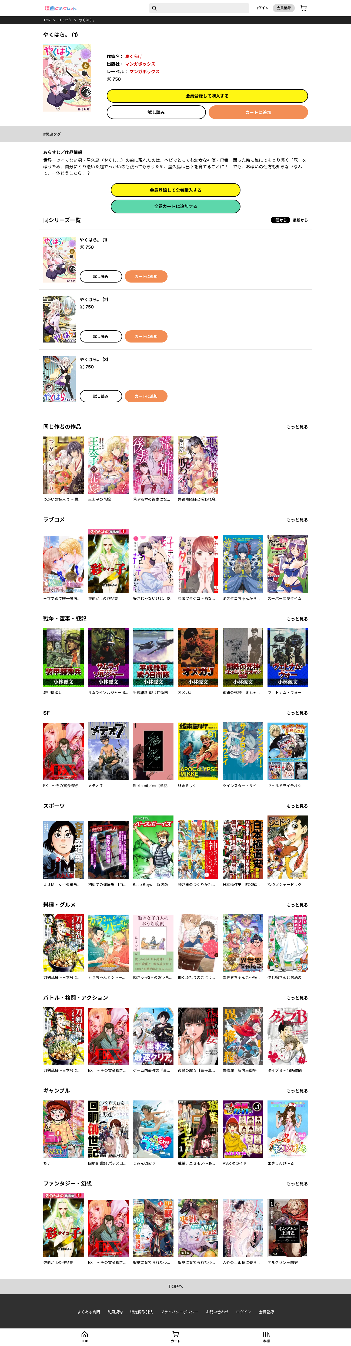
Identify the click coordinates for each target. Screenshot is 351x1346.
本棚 (266, 1341)
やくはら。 (87, 20)
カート (175, 1341)
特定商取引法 (141, 1312)
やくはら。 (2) (94, 299)
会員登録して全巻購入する (176, 190)
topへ (175, 1286)
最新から (300, 220)
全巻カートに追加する (175, 206)
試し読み (156, 112)
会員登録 (284, 8)
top (47, 20)
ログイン (262, 8)
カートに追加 (258, 112)
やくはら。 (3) (94, 359)
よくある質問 (88, 1312)
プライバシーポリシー (179, 1312)
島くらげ (133, 56)
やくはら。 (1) (93, 240)
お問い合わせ (217, 1312)
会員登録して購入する (207, 96)
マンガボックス (140, 64)
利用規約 (115, 1312)
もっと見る (297, 426)
